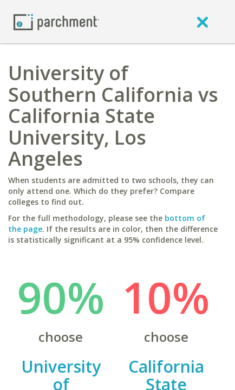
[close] (202, 21)
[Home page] (56, 21)
